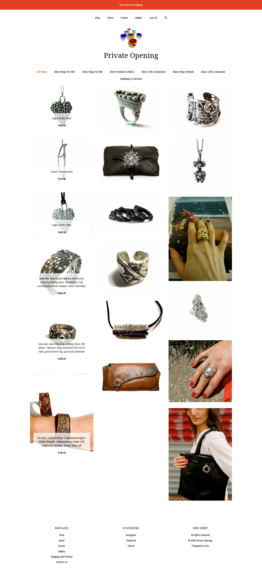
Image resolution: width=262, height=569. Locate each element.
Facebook (131, 540)
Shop (97, 18)
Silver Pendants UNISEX (122, 72)
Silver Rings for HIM (92, 72)
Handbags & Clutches (131, 79)
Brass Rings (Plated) (183, 72)
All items (42, 72)
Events (124, 18)
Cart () (153, 18)
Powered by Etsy (200, 546)
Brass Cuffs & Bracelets (213, 72)
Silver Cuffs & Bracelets (154, 72)
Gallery (138, 18)
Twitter (131, 546)
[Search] (166, 18)
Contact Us (62, 562)
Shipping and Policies (62, 556)
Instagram (131, 535)
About (110, 18)
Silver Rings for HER (64, 72)
